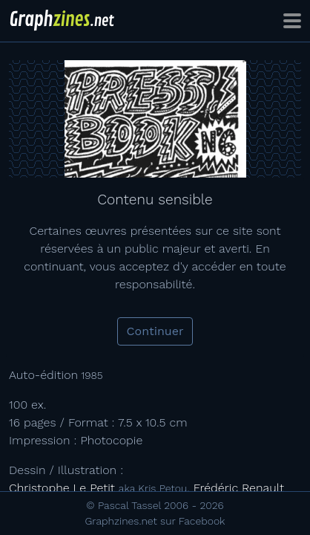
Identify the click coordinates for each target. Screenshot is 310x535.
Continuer (155, 331)
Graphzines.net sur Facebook (155, 521)
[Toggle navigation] (292, 20)
